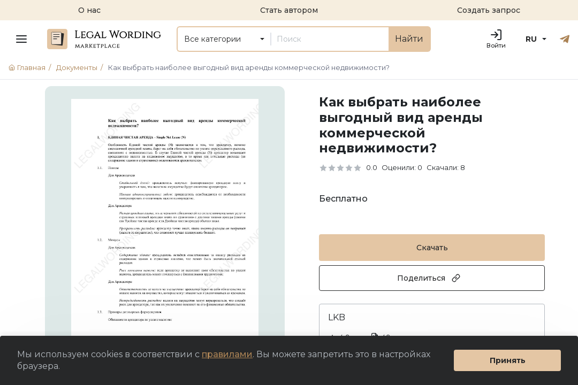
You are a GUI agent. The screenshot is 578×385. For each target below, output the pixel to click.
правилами (227, 354)
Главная (31, 67)
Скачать (432, 247)
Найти (409, 39)
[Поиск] (329, 39)
